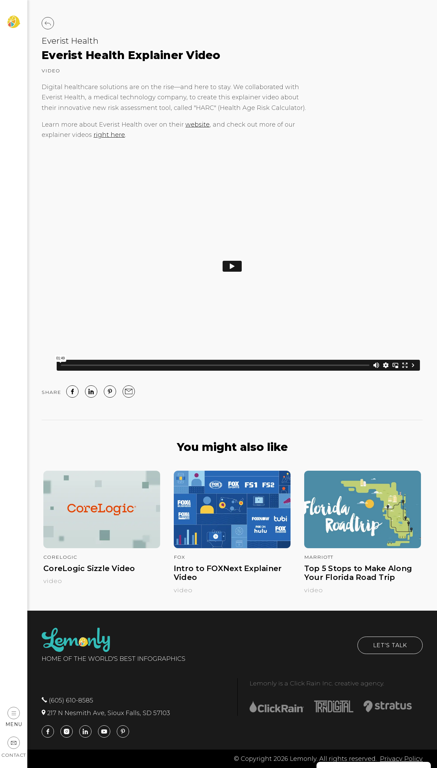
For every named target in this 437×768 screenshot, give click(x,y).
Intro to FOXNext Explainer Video (228, 573)
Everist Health (70, 41)
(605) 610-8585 (67, 700)
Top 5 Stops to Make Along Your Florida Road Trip (358, 573)
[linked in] (91, 391)
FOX (179, 557)
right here (109, 135)
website (197, 124)
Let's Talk (390, 645)
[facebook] (72, 391)
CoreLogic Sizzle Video (89, 568)
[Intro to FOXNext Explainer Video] (232, 546)
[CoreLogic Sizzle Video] (101, 546)
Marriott (318, 557)
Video (51, 71)
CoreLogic (60, 557)
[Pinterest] (110, 391)
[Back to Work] (48, 23)
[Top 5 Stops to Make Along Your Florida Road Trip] (362, 546)
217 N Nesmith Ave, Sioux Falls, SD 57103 (106, 713)
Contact (13, 747)
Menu (13, 717)
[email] (129, 391)
